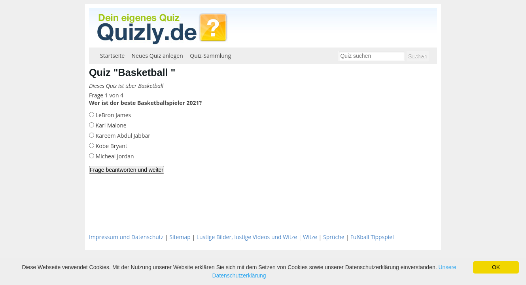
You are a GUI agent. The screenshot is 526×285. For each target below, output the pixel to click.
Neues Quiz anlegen (157, 55)
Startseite (112, 55)
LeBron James (112, 115)
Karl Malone (110, 125)
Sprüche (333, 237)
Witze (310, 237)
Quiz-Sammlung (210, 55)
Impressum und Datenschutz (126, 237)
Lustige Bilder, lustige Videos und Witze (247, 237)
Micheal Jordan (114, 156)
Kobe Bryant (110, 146)
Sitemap (179, 237)
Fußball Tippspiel (372, 237)
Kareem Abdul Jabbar (122, 135)
